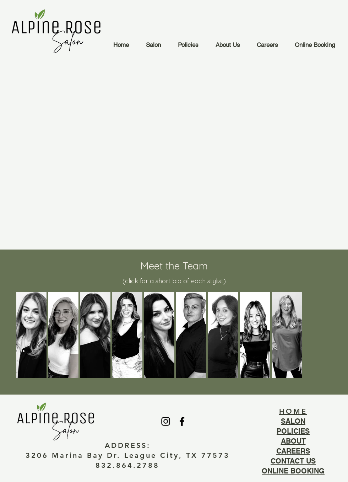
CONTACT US (293, 461)
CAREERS (293, 451)
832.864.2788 (127, 465)
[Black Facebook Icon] (182, 421)
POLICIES (293, 431)
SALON (293, 421)
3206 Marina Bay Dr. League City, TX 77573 (128, 455)
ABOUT (293, 441)
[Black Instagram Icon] (166, 421)
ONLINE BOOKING (293, 471)
